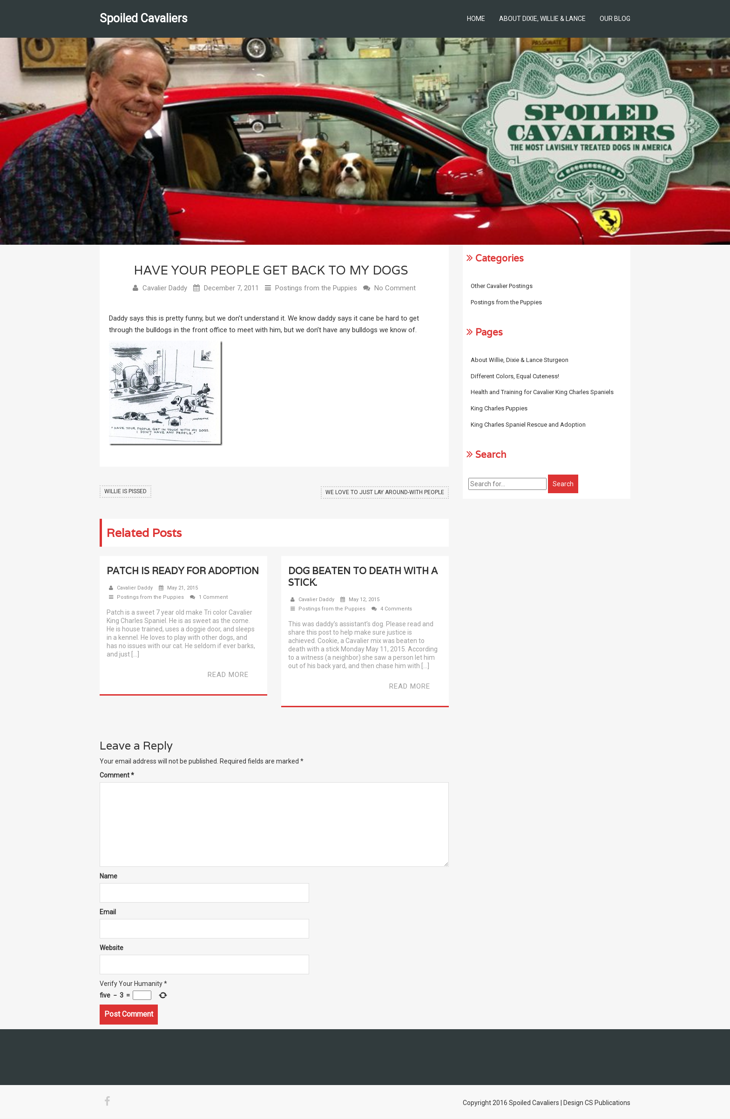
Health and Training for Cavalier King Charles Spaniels (542, 392)
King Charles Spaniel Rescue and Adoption (528, 424)
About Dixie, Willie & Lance (542, 18)
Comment (117, 776)
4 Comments (396, 610)
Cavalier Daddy (164, 289)
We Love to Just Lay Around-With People (384, 492)
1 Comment (213, 598)
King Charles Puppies (499, 408)
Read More (228, 675)
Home (476, 18)
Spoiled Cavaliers (144, 18)
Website (111, 948)
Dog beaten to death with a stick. (363, 578)
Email (108, 913)
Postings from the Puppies (316, 289)
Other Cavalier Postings (502, 285)
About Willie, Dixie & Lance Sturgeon (519, 359)
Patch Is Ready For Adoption (183, 572)
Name (108, 877)
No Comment (395, 289)
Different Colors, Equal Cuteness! (515, 376)
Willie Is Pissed (125, 492)
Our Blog (615, 18)
